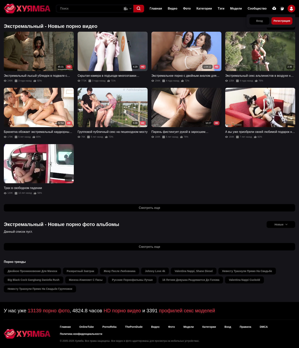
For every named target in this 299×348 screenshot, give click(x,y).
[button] (138, 8)
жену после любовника (119, 271)
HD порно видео (122, 310)
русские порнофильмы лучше (132, 279)
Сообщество (257, 8)
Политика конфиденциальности (81, 333)
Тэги (221, 8)
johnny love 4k (155, 271)
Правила (245, 326)
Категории (204, 8)
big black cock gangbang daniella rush (33, 279)
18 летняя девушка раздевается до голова (190, 279)
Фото (187, 8)
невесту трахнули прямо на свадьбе (247, 271)
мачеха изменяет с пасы (86, 279)
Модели (236, 8)
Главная (156, 8)
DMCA (264, 326)
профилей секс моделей (187, 310)
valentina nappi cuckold (244, 279)
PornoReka (109, 326)
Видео (172, 8)
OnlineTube (86, 326)
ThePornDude (134, 326)
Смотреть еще (149, 207)
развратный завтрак (80, 271)
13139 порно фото (49, 310)
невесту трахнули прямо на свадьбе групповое (40, 288)
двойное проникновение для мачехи (32, 271)
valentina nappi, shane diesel (194, 271)
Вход (227, 326)
